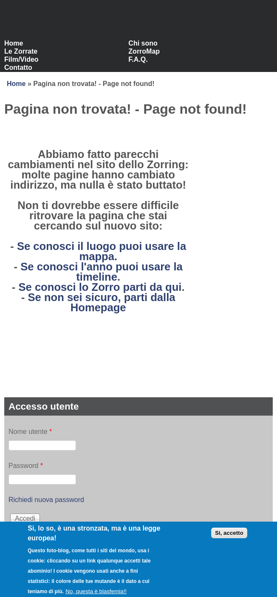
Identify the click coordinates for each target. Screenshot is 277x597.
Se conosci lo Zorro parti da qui (99, 287)
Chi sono (142, 43)
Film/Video (21, 59)
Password (25, 465)
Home (13, 43)
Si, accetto (229, 537)
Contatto (18, 67)
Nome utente (30, 431)
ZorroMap (144, 51)
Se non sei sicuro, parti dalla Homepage (101, 302)
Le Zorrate (20, 51)
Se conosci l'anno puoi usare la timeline (101, 272)
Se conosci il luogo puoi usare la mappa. (101, 251)
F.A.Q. (137, 59)
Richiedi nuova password (46, 499)
